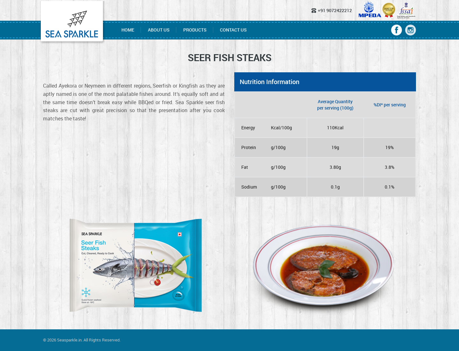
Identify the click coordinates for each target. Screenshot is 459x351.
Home (127, 30)
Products (195, 30)
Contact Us (233, 30)
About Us (159, 30)
